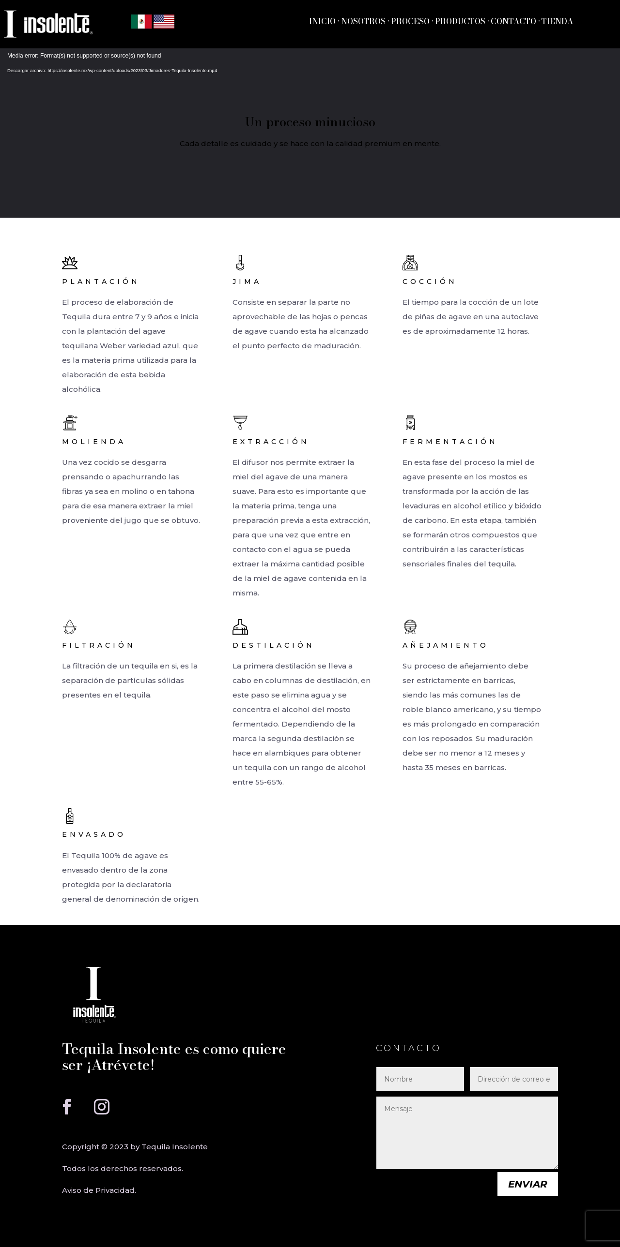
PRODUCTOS (460, 21)
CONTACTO (514, 21)
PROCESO (410, 21)
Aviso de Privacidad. (99, 1190)
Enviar (527, 1184)
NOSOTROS (363, 21)
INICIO (322, 21)
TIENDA (556, 21)
